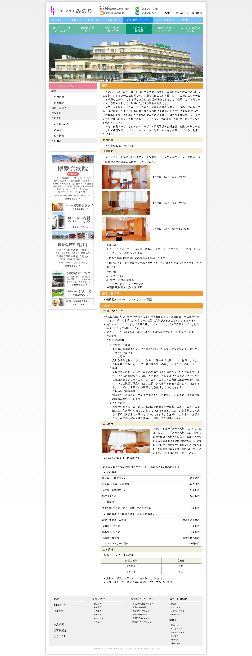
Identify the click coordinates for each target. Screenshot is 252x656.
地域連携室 (176, 614)
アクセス (56, 140)
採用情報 (197, 13)
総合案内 (98, 604)
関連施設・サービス (138, 19)
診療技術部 (176, 607)
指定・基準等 (59, 107)
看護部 (174, 604)
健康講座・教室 (177, 632)
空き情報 (59, 135)
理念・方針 (94, 19)
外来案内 (98, 607)
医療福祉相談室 (177, 611)
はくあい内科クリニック (61, 29)
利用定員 (59, 96)
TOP (167, 13)
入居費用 (59, 129)
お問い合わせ (181, 13)
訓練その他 (176, 643)
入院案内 (98, 611)
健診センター (99, 618)
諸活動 (184, 19)
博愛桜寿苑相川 (87, 29)
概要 (54, 91)
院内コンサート (177, 625)
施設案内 (56, 112)
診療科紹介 (99, 614)
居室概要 (59, 102)
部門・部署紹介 (165, 19)
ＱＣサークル (176, 629)
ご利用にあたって (64, 123)
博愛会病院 (113, 19)
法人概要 (57, 19)
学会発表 (175, 636)
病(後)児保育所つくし (190, 29)
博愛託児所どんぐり (164, 29)
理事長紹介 (75, 19)
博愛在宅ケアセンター (113, 29)
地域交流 (175, 640)
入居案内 (56, 117)
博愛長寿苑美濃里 (139, 29)
